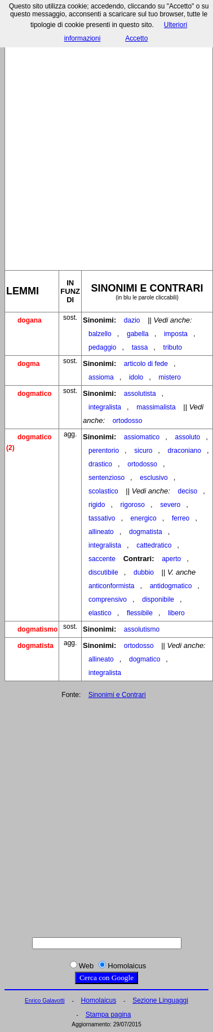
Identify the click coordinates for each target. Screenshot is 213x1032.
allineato (101, 532)
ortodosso (128, 421)
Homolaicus (99, 1000)
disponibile (158, 599)
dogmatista (145, 532)
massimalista (155, 407)
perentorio (103, 451)
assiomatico (141, 437)
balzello (100, 334)
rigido (96, 505)
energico (144, 518)
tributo (172, 347)
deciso (187, 491)
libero (176, 613)
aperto (171, 559)
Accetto (136, 38)
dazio (132, 320)
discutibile (103, 572)
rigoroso (133, 505)
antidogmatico (171, 586)
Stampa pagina (108, 1014)
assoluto (187, 437)
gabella (138, 334)
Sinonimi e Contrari (117, 695)
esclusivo (153, 478)
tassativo (101, 518)
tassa (140, 347)
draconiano (184, 451)
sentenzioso (106, 478)
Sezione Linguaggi (160, 1000)
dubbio (144, 572)
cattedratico (153, 545)
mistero (170, 377)
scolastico (103, 491)
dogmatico (144, 659)
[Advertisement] (105, 147)
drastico (100, 464)
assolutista (140, 394)
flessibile (140, 613)
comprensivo (107, 599)
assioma (101, 377)
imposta (176, 334)
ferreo (180, 518)
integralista (104, 407)
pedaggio (102, 347)
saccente (102, 559)
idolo (136, 377)
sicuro (143, 451)
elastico (100, 613)
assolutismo (141, 629)
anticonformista (111, 586)
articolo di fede (146, 364)
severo (170, 505)
